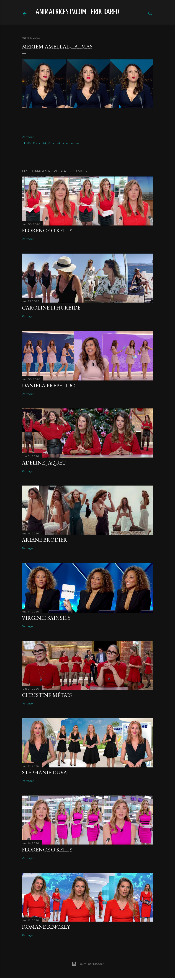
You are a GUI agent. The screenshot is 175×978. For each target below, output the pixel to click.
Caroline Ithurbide (51, 307)
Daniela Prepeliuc (48, 385)
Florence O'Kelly (47, 230)
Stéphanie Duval (46, 772)
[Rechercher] (150, 12)
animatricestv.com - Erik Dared (77, 12)
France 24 (39, 143)
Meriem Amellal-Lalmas (63, 143)
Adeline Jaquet (44, 462)
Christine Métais (47, 695)
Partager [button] (28, 137)
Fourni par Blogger (87, 964)
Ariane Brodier (44, 539)
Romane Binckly (46, 926)
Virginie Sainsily (46, 617)
